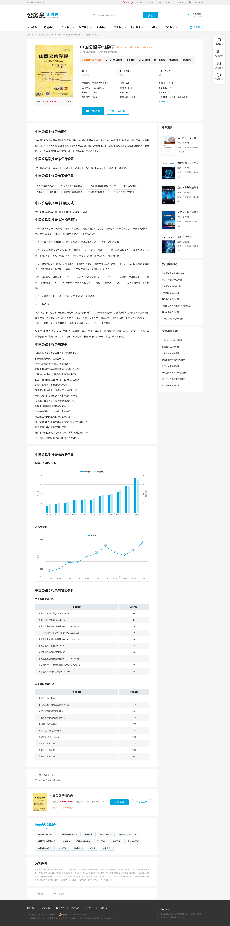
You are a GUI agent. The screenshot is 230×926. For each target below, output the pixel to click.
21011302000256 (80, 915)
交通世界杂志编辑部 (170, 347)
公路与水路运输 (83, 841)
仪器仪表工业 (105, 834)
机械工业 (89, 834)
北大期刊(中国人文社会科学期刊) (67, 35)
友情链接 (39, 894)
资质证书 (46, 908)
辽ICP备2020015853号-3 (47, 915)
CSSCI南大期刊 (114, 60)
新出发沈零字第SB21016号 (53, 918)
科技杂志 (136, 27)
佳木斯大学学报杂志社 (171, 286)
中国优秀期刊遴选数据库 (72, 186)
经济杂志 (84, 27)
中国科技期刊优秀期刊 (47, 192)
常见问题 (104, 908)
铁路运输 (66, 841)
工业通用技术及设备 (68, 834)
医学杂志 (67, 27)
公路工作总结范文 (60, 894)
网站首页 (32, 27)
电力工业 (106, 848)
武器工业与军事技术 (46, 841)
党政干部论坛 (45, 775)
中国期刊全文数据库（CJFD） (104, 186)
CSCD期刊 (144, 60)
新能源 (92, 848)
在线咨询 (198, 15)
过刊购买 (55, 807)
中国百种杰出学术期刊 (124, 192)
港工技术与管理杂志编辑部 (173, 379)
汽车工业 (101, 841)
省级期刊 (186, 60)
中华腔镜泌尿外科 (47, 780)
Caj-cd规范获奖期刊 (46, 186)
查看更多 (163, 102)
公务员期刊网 (44, 35)
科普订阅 (150, 2)
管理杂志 (119, 27)
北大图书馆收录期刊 (73, 192)
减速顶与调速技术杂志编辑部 (174, 373)
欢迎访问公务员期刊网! (36, 2)
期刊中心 (139, 2)
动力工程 (63, 848)
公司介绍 (31, 908)
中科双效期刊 (130, 186)
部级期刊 (173, 60)
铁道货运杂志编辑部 (170, 366)
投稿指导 (169, 2)
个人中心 (89, 908)
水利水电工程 (133, 841)
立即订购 (120, 111)
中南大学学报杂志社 (170, 293)
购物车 (129, 2)
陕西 (130, 88)
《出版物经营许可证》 (55, 869)
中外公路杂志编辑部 (170, 353)
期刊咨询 (60, 908)
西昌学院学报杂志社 (170, 299)
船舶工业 (116, 841)
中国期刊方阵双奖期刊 (98, 192)
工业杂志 (153, 27)
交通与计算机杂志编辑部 (172, 340)
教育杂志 (49, 27)
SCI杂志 (160, 2)
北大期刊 (130, 60)
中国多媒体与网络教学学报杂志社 (176, 306)
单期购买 (69, 807)
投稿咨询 (95, 111)
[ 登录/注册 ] (181, 2)
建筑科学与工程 (44, 848)
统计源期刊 (159, 60)
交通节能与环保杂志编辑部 (173, 360)
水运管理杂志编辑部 (170, 385)
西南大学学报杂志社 (170, 312)
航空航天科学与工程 (127, 834)
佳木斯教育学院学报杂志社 (173, 273)
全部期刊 (198, 27)
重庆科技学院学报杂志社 (172, 280)
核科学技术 (79, 848)
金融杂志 (101, 27)
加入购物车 (141, 802)
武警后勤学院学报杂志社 (172, 319)
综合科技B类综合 (45, 834)
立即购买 (119, 802)
